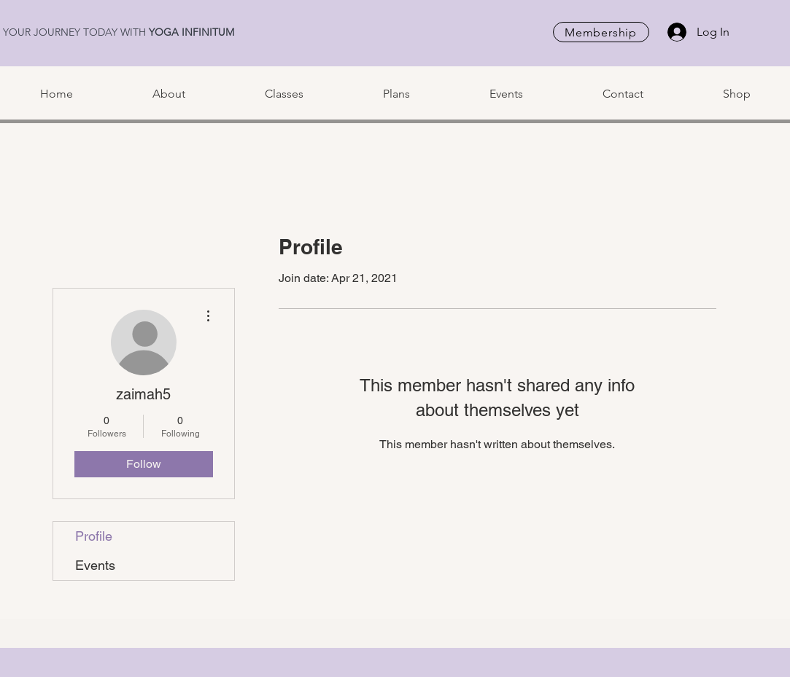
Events (95, 565)
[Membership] (601, 32)
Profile (93, 536)
